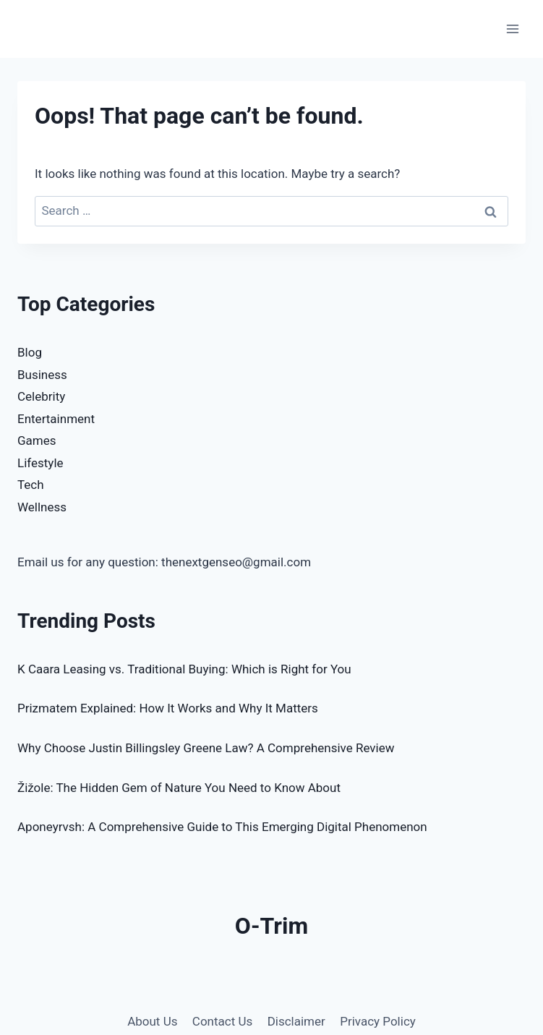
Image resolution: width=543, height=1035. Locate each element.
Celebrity (41, 396)
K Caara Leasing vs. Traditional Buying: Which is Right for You (184, 669)
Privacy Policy (378, 1021)
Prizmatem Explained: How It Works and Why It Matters (167, 708)
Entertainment (56, 419)
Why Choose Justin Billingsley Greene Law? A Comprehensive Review (205, 748)
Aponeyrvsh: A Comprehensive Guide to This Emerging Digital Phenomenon (222, 826)
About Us (152, 1021)
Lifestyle (40, 463)
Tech (30, 484)
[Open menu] (512, 28)
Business (42, 374)
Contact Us (222, 1021)
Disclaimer (296, 1021)
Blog (29, 352)
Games (36, 440)
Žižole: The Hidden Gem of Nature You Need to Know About (179, 787)
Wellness (42, 507)
